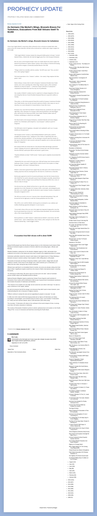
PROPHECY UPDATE (35, 9)
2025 (69, 36)
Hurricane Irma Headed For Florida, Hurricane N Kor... (78, 402)
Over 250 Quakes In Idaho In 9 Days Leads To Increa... (78, 312)
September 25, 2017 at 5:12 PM (19, 343)
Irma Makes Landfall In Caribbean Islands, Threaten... (77, 391)
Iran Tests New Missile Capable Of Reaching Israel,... (77, 165)
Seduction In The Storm (75, 242)
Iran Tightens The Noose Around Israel (78, 455)
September (72, 61)
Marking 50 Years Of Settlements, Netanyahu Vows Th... (77, 106)
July (70, 464)
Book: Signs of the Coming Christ (76, 24)
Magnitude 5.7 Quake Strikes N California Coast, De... (77, 161)
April (70, 470)
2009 (69, 495)
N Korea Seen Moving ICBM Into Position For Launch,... (77, 405)
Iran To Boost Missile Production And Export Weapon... (78, 441)
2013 (69, 486)
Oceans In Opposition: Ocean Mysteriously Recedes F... (76, 360)
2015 (69, 482)
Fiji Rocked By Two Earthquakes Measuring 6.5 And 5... (77, 127)
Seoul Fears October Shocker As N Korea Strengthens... (77, 89)
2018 (69, 51)
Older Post (57, 349)
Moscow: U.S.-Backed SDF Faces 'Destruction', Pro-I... (77, 175)
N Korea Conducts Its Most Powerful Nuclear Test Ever (78, 438)
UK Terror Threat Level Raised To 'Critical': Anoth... (77, 270)
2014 (69, 484)
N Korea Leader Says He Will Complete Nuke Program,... (79, 263)
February (71, 475)
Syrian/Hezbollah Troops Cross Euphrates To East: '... (76, 256)
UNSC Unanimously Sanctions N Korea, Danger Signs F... (79, 322)
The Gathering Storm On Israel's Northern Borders (77, 298)
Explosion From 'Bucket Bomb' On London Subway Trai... (77, 273)
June (70, 466)
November (72, 57)
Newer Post (11, 349)
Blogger (55, 507)
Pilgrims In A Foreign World (76, 444)
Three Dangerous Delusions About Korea (79, 431)
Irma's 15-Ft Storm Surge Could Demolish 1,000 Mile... (77, 338)
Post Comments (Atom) (20, 352)
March (71, 473)
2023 (69, 40)
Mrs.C (13, 337)
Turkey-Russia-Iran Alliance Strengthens (79, 450)
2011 (69, 490)
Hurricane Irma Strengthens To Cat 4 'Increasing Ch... (78, 414)
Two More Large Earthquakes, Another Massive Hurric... (78, 200)
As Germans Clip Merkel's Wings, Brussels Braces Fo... (77, 141)
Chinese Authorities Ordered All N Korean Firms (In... (77, 92)
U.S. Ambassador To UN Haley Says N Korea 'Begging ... (78, 418)
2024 (69, 38)
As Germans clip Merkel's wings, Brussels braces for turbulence (33, 41)
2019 (69, 49)
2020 (69, 47)
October (71, 59)
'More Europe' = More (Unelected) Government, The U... (77, 82)
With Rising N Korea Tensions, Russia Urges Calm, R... (78, 172)
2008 (69, 497)
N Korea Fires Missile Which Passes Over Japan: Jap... (78, 284)
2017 (69, 53)
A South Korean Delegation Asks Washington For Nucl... (77, 287)
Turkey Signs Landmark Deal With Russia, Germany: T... (77, 319)
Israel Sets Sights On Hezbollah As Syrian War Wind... (77, 203)
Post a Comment (14, 346)
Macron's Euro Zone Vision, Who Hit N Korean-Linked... (78, 374)
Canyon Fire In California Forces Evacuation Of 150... (77, 110)
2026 (69, 33)
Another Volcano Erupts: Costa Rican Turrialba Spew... (78, 71)
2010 (69, 493)
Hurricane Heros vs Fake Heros (77, 222)
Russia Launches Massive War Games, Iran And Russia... (79, 280)
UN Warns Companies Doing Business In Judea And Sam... (79, 103)
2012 (69, 488)
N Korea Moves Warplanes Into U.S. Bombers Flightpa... (78, 117)
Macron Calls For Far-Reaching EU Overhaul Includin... (77, 124)
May (70, 468)
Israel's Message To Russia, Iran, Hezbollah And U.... (77, 349)
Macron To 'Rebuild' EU (75, 336)
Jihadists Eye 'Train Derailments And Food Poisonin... (78, 248)
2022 (69, 42)
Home (34, 349)
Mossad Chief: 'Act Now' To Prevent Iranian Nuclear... (78, 239)
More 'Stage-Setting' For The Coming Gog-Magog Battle (78, 447)
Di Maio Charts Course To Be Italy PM (78, 220)
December (72, 55)
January (71, 477)
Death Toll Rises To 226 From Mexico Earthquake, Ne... (78, 207)
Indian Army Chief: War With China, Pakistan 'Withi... (78, 377)
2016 (69, 480)
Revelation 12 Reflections (75, 148)
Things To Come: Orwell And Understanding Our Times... (76, 193)
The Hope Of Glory (73, 408)
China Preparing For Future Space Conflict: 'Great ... (77, 113)
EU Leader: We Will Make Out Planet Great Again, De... (78, 225)
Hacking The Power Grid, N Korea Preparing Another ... (77, 291)
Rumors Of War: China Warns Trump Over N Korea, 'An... (78, 342)
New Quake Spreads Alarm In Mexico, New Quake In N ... (78, 168)
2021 (69, 44)
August (71, 462)
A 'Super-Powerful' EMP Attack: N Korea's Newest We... (77, 425)
